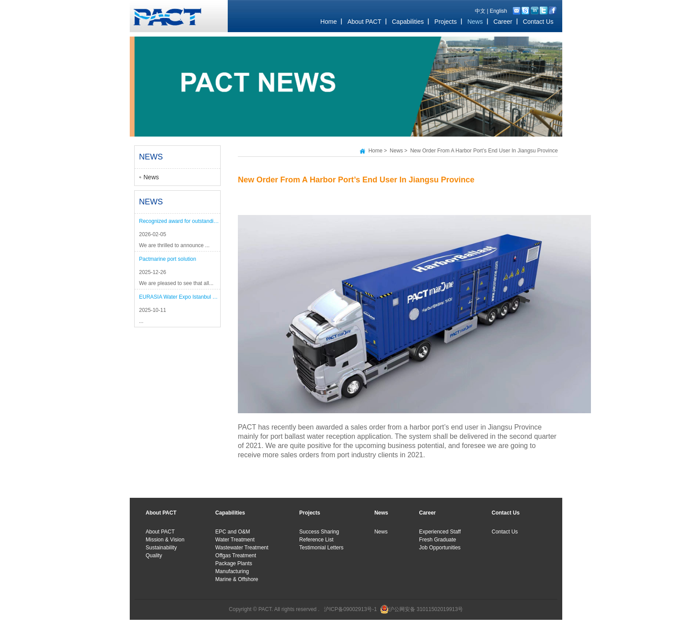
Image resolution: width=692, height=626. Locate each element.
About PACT (160, 532)
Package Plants (233, 563)
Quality (154, 555)
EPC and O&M (232, 532)
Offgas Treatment (235, 555)
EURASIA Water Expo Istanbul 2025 (179, 297)
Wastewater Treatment (241, 548)
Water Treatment (235, 540)
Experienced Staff (440, 532)
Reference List (316, 540)
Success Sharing (319, 532)
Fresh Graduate (437, 540)
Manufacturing (232, 571)
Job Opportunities (440, 548)
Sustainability (161, 548)
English (498, 11)
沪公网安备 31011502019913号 (426, 609)
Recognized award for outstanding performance (179, 221)
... (141, 321)
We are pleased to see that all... (176, 283)
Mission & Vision (165, 540)
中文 (480, 11)
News (151, 177)
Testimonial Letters (321, 548)
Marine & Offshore (236, 579)
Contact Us (505, 532)
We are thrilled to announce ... (174, 245)
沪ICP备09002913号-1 (350, 609)
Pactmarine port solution (167, 259)
